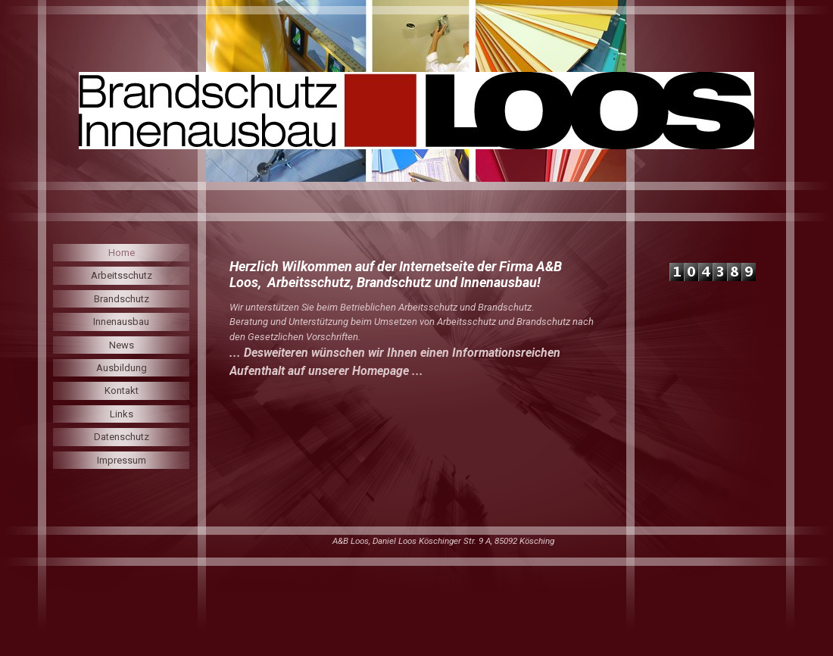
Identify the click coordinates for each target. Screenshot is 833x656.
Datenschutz (121, 436)
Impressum (121, 460)
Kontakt (122, 390)
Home (121, 252)
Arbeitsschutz (121, 275)
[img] (416, 110)
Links (121, 414)
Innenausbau (121, 321)
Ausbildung (121, 367)
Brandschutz (121, 299)
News (121, 345)
